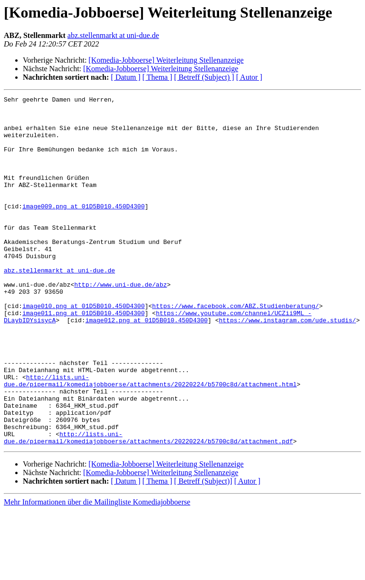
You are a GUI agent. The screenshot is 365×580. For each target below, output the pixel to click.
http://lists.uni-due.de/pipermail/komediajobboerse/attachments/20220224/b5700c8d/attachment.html (150, 438)
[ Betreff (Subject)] (203, 551)
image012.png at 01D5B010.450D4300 (147, 365)
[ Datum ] (125, 77)
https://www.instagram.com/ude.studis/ (287, 365)
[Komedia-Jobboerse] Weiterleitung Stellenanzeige (165, 60)
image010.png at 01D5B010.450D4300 (83, 348)
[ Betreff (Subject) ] (204, 77)
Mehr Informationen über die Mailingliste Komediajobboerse (97, 572)
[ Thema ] (158, 77)
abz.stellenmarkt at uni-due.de (113, 35)
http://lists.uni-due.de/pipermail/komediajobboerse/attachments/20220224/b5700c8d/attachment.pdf (148, 506)
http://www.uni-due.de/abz (120, 322)
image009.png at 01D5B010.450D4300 (83, 229)
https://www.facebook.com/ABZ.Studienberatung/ (235, 348)
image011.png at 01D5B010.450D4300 (83, 357)
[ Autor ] (249, 77)
